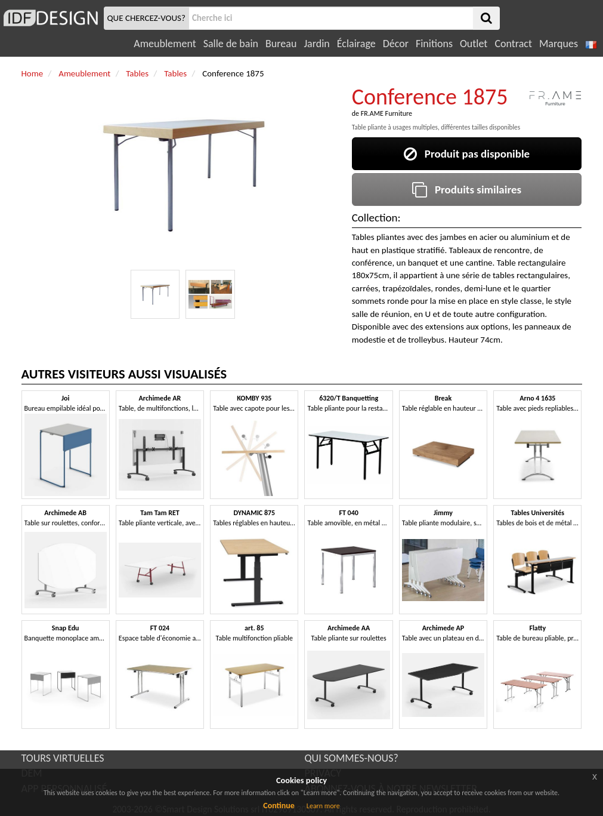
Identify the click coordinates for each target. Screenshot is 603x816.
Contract (513, 43)
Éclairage (356, 43)
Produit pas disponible (467, 154)
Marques (558, 43)
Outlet (473, 43)
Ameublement (165, 43)
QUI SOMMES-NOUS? (351, 758)
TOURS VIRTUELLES (62, 758)
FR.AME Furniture (386, 113)
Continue (279, 805)
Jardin (316, 43)
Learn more (323, 806)
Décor (396, 43)
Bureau (280, 43)
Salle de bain (230, 43)
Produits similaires (466, 189)
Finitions (434, 43)
